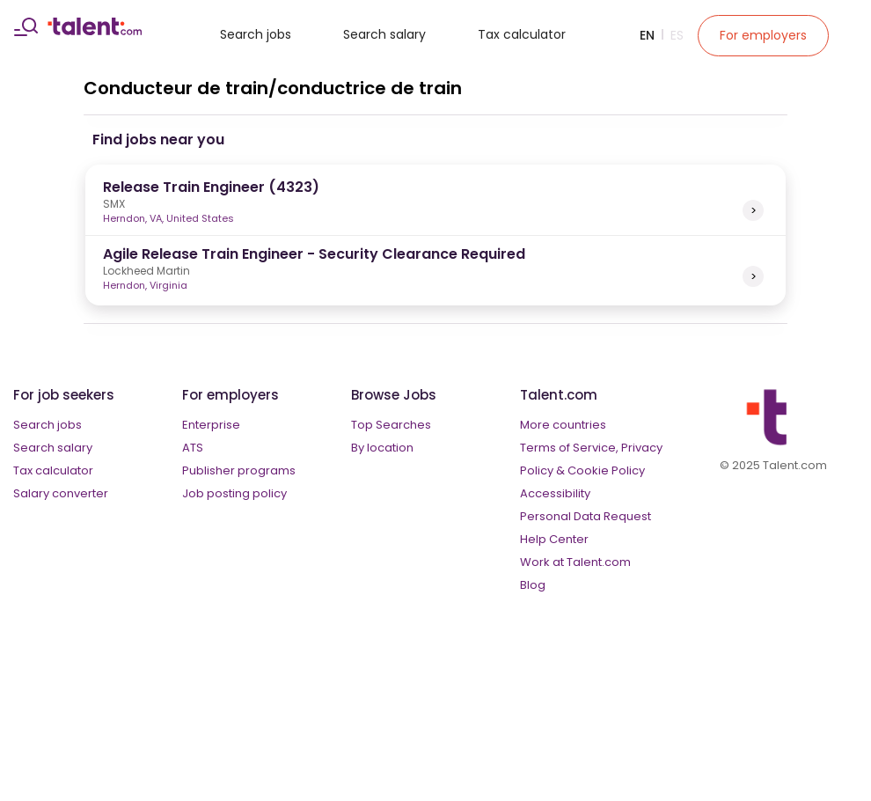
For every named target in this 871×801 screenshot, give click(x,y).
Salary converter (60, 493)
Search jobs (255, 34)
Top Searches (391, 424)
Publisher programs (239, 470)
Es (677, 35)
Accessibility (555, 493)
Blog (532, 585)
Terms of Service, (569, 447)
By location (382, 447)
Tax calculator (522, 34)
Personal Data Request (585, 516)
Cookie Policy (606, 470)
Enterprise (211, 424)
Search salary (384, 34)
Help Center (554, 539)
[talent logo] (95, 31)
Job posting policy (234, 493)
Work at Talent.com (575, 562)
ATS (192, 447)
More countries (563, 424)
